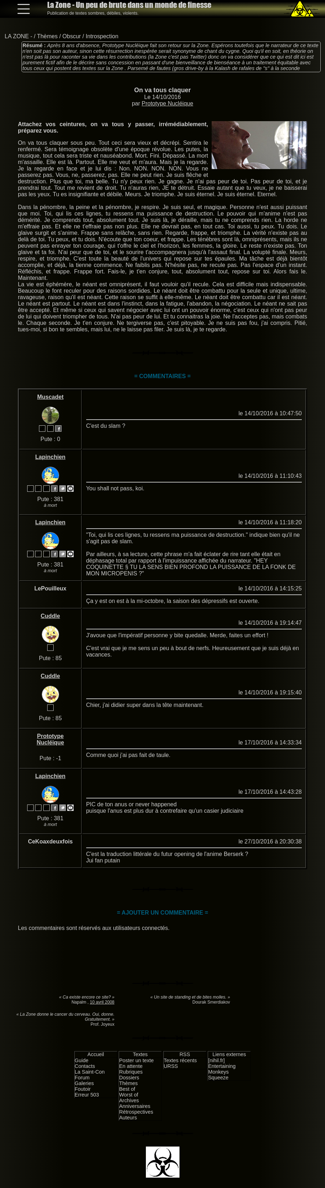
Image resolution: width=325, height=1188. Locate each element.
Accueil (96, 1054)
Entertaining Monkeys (222, 1069)
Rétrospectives (136, 1112)
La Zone (129, 5)
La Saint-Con (90, 1072)
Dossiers (129, 1077)
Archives (129, 1100)
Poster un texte (136, 1060)
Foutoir (83, 1089)
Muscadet (50, 397)
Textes (140, 1054)
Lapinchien (50, 457)
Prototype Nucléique (167, 103)
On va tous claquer (162, 90)
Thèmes (47, 36)
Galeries (84, 1083)
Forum (82, 1077)
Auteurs (128, 1117)
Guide (81, 1060)
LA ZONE (17, 36)
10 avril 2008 (102, 1002)
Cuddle (50, 616)
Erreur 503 (87, 1095)
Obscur (72, 36)
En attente (131, 1066)
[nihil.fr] (216, 1060)
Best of (127, 1089)
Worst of (128, 1095)
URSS (171, 1066)
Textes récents (180, 1060)
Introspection (101, 36)
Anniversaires (134, 1106)
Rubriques (131, 1072)
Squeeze (218, 1077)
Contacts (85, 1066)
